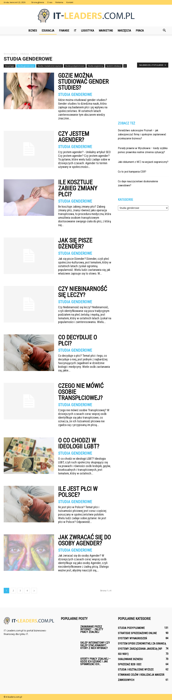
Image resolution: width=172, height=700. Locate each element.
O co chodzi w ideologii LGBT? (78, 443)
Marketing (106, 30)
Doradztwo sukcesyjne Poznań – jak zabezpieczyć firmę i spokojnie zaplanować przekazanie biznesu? (142, 134)
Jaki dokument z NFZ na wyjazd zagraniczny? (143, 162)
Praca (140, 30)
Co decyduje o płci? (77, 340)
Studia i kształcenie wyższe (50, 66)
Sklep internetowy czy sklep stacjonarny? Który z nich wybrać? (95, 645)
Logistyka (87, 30)
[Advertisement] (86, 44)
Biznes (32, 30)
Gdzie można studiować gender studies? (83, 81)
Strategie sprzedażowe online (137, 633)
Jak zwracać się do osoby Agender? (84, 540)
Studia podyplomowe (74, 66)
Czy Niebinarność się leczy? (82, 292)
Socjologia (9, 66)
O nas (49, 2)
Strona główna (37, 2)
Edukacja (48, 30)
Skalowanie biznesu (130, 659)
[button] (164, 30)
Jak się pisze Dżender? (75, 243)
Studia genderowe (26, 66)
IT (75, 30)
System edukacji (113, 66)
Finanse (64, 30)
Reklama (59, 2)
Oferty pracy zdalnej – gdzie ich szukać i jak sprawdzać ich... (95, 661)
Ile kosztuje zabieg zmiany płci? (77, 188)
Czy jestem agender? (73, 136)
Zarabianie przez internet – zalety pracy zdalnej (91, 629)
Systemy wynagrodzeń (132, 638)
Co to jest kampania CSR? (132, 171)
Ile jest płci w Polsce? (77, 491)
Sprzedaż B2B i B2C (129, 664)
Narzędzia (124, 30)
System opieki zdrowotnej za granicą (142, 643)
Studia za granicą (95, 66)
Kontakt (69, 2)
